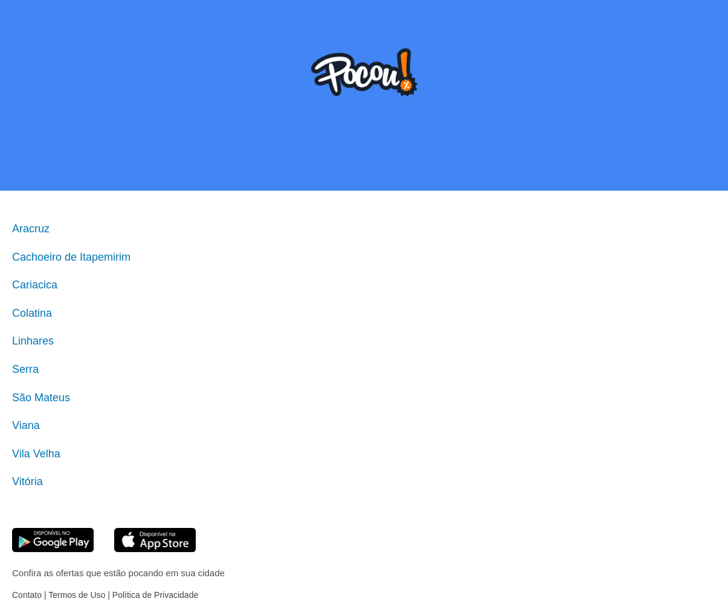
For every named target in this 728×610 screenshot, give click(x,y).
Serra (25, 369)
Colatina (32, 313)
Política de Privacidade (155, 595)
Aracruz (31, 229)
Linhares (33, 341)
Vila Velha (36, 454)
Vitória (27, 481)
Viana (26, 425)
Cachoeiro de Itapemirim (71, 257)
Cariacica (34, 285)
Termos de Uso (76, 595)
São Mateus (41, 398)
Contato (27, 595)
